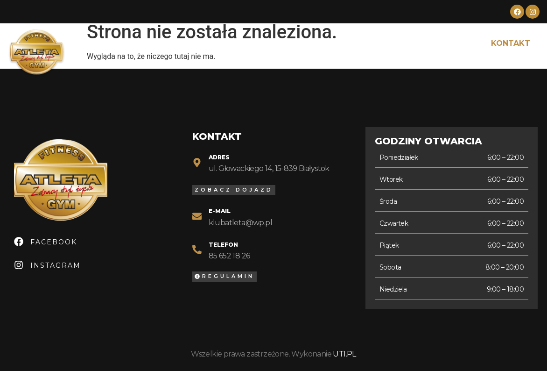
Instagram (55, 265)
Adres (219, 157)
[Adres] (197, 162)
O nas (196, 43)
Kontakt (510, 43)
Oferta (243, 43)
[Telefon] (197, 249)
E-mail (220, 210)
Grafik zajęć (355, 43)
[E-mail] (197, 216)
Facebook (53, 242)
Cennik (293, 43)
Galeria (420, 43)
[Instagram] (18, 265)
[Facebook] (18, 241)
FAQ (464, 43)
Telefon (223, 244)
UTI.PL (344, 354)
